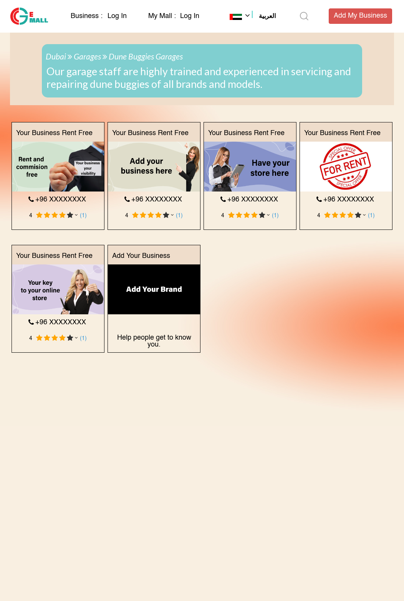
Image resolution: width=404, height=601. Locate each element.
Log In (117, 16)
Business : (87, 16)
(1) (83, 215)
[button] (252, 17)
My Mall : (162, 16)
